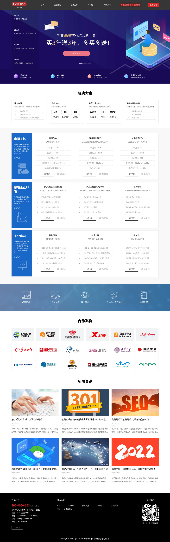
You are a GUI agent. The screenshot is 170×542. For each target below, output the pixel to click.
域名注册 (16, 15)
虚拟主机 (16, 30)
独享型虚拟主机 (31, 34)
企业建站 (16, 44)
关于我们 (91, 5)
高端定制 (32, 48)
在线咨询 (153, 5)
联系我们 (107, 5)
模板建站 (17, 48)
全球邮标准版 (28, 63)
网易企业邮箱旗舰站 (64, 509)
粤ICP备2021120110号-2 (69, 539)
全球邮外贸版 (18, 63)
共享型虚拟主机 (19, 34)
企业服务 (71, 506)
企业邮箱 (16, 59)
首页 (42, 5)
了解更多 (17, 527)
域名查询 (17, 19)
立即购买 (47, 174)
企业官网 (24, 48)
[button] (80, 63)
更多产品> (17, 158)
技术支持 (74, 5)
